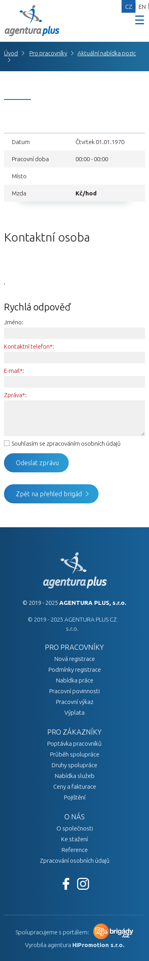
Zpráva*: (15, 395)
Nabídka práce (74, 680)
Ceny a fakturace (74, 786)
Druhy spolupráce (74, 765)
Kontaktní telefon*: (29, 346)
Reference (75, 849)
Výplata (74, 712)
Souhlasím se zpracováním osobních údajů (66, 443)
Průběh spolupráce (74, 754)
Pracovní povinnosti (74, 691)
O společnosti (74, 828)
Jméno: (13, 322)
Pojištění (74, 797)
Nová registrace (74, 658)
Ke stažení (74, 839)
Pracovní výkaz (74, 701)
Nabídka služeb (75, 775)
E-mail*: (14, 370)
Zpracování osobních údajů (75, 860)
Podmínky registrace (74, 669)
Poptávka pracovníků (74, 743)
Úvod (11, 53)
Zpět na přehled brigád (49, 493)
